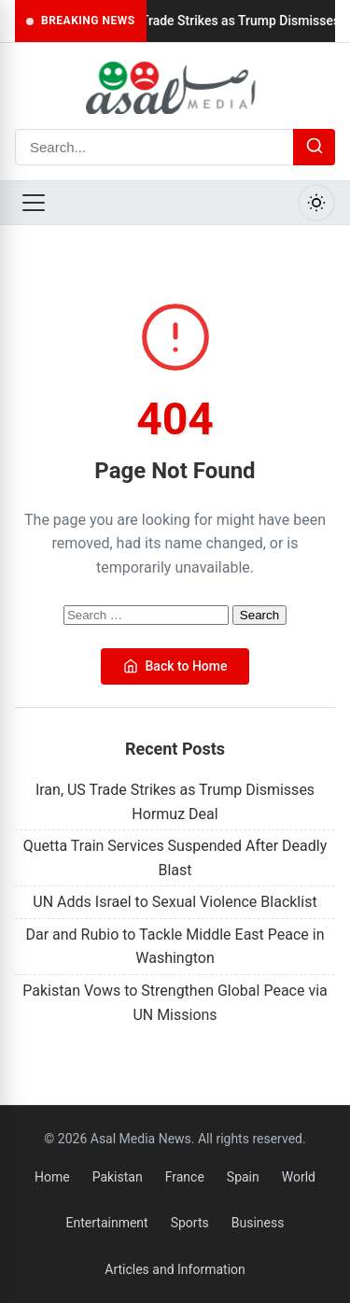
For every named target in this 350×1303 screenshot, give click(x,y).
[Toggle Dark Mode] (316, 202)
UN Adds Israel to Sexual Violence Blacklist (174, 902)
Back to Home (175, 666)
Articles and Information (175, 1269)
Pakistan (117, 1176)
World (298, 1176)
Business (258, 1222)
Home (52, 1176)
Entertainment (107, 1222)
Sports (190, 1222)
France (184, 1176)
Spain (243, 1176)
